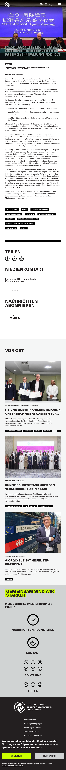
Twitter (26, 662)
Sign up (33, 621)
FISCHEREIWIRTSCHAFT (40, 210)
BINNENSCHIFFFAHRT (13, 214)
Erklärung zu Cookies (32, 727)
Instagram (33, 669)
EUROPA (9, 579)
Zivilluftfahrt (11, 210)
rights (37, 431)
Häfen (24, 210)
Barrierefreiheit (30, 719)
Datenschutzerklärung (33, 735)
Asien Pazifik (11, 228)
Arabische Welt (45, 506)
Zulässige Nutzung (31, 731)
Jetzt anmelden (15, 316)
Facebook (33, 662)
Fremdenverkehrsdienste (28, 219)
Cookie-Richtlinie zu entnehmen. (12, 766)
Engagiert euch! (54, 5)
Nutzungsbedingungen (33, 723)
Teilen (13, 251)
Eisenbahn (30, 214)
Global (23, 228)
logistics (28, 431)
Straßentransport (46, 214)
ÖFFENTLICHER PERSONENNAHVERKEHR (20, 224)
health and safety (13, 431)
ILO (25, 506)
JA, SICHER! (16, 755)
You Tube (40, 662)
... (59, 431)
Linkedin (26, 669)
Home (8, 64)
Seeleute (9, 219)
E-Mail (15, 290)
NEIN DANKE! (49, 755)
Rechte (33, 506)
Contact (33, 644)
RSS (40, 669)
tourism (47, 431)
